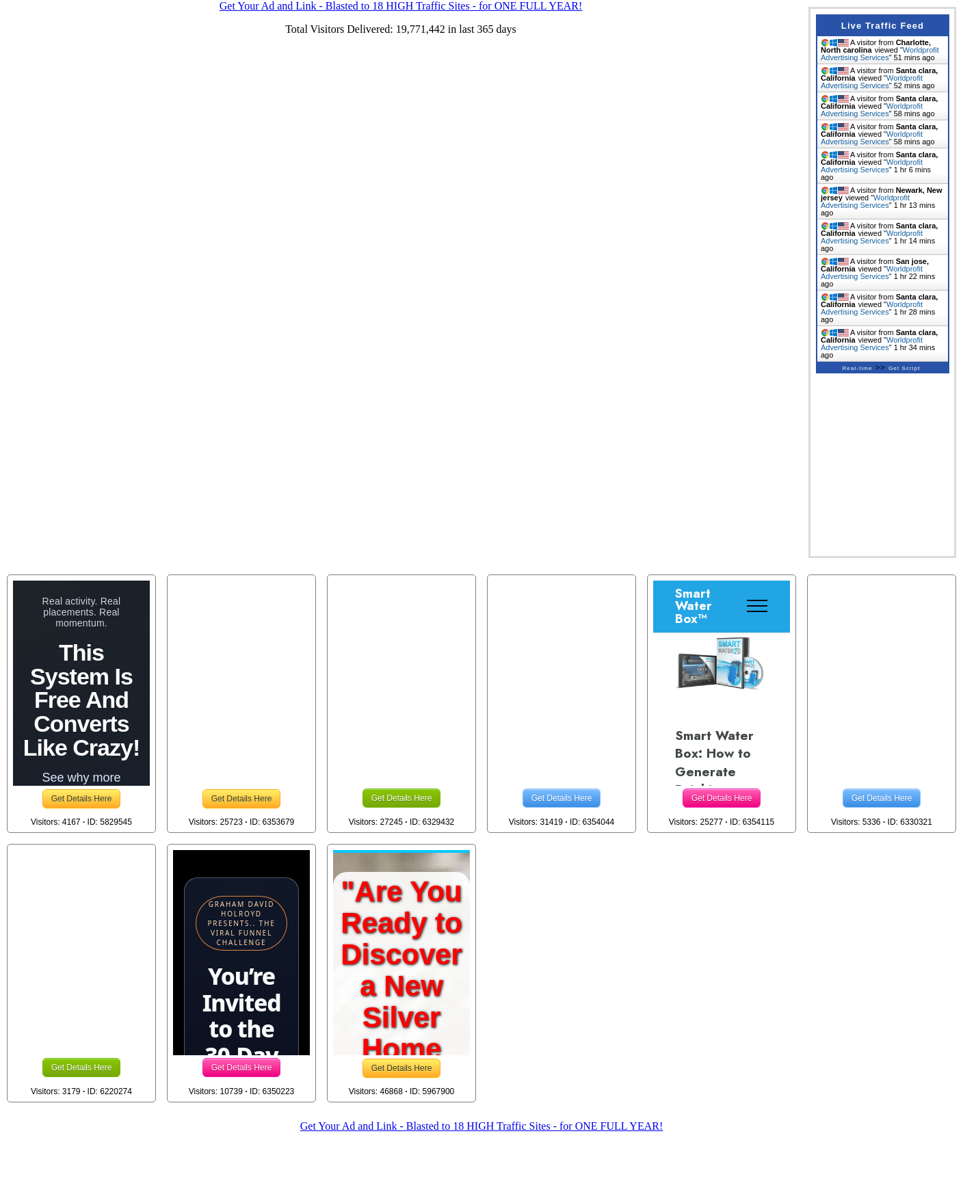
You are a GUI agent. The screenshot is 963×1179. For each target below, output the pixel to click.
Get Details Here (81, 799)
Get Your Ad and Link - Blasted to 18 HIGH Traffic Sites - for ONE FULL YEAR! (481, 1126)
